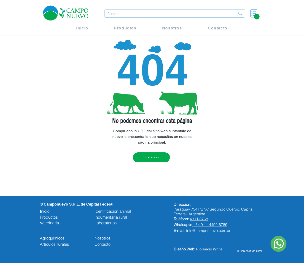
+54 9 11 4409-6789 (210, 224)
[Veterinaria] (54, 223)
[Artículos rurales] (62, 244)
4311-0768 (199, 218)
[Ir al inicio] (151, 157)
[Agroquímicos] (62, 238)
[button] (257, 16)
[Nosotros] (118, 238)
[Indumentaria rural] (118, 217)
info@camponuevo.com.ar (208, 230)
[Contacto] (118, 244)
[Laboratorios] (118, 223)
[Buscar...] (167, 14)
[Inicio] (54, 211)
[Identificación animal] (121, 211)
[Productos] (54, 217)
